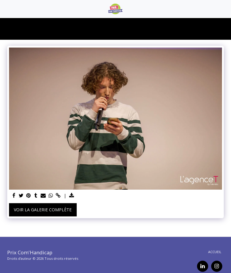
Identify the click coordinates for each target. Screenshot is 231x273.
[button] (7, 8)
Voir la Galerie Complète (43, 210)
